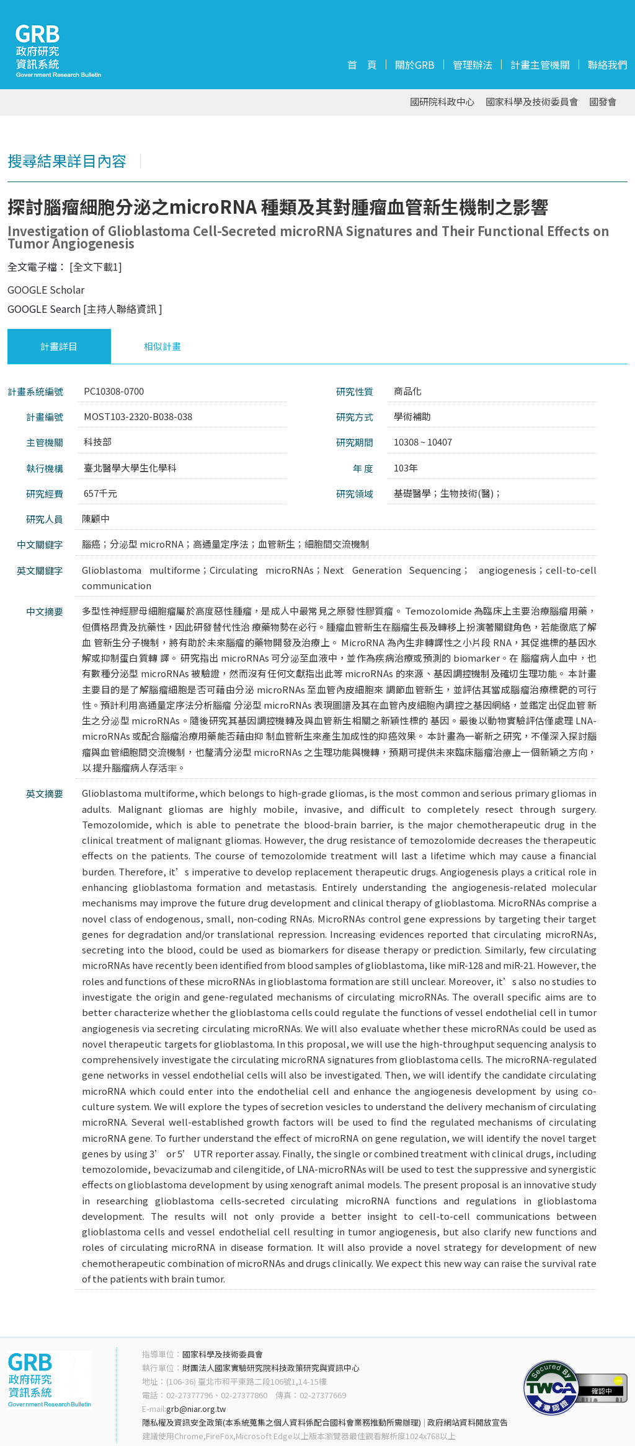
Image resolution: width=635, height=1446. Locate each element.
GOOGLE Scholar (45, 289)
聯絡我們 (608, 64)
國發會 (603, 102)
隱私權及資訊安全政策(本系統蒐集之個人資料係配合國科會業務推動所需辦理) (281, 1422)
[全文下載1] (95, 266)
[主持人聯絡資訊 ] (122, 308)
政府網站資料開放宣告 (467, 1422)
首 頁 (362, 64)
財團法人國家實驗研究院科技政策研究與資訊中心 (271, 1368)
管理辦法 (472, 64)
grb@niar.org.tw (196, 1408)
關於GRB (415, 64)
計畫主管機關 (540, 64)
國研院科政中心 (442, 102)
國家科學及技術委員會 (532, 102)
